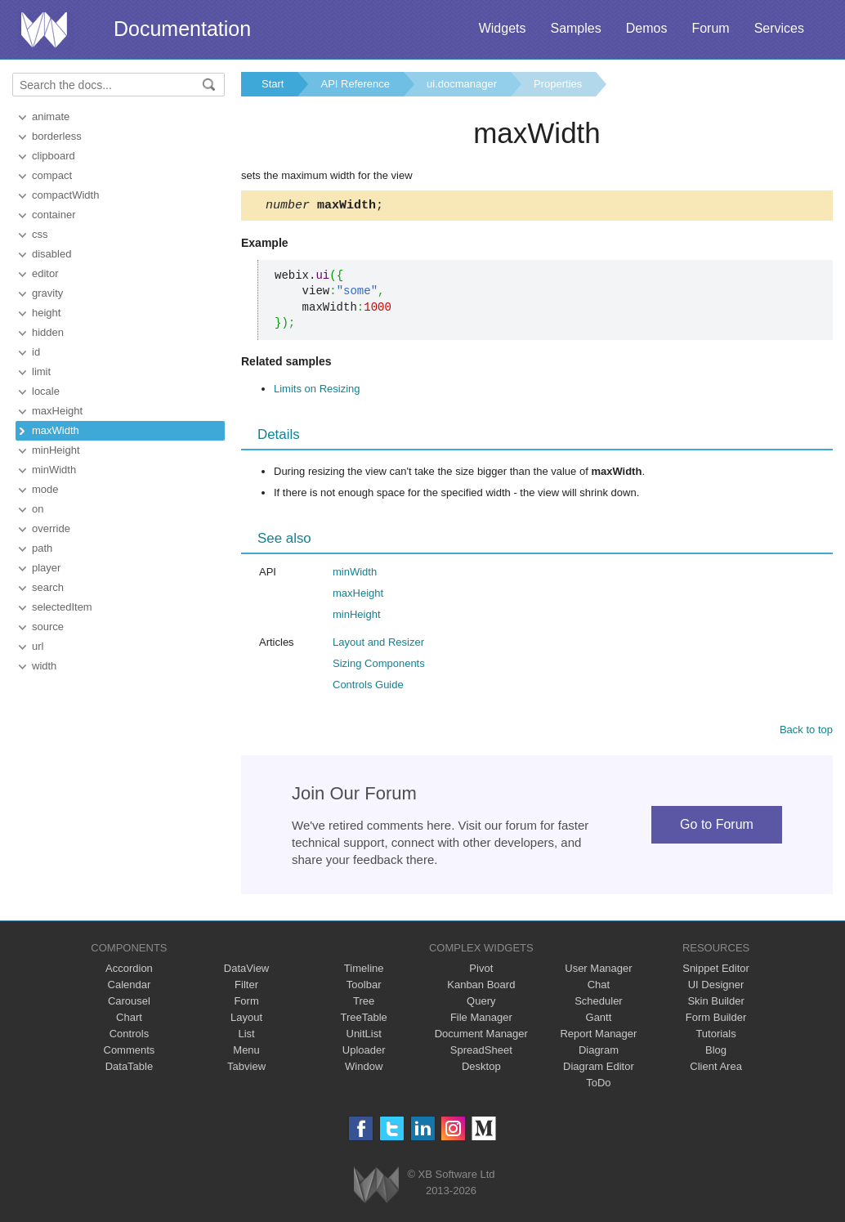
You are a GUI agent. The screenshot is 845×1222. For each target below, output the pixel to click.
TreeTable (364, 1020)
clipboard (53, 156)
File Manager (481, 1020)
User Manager (598, 971)
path (42, 548)
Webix (376, 1187)
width (44, 666)
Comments (129, 1052)
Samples (575, 28)
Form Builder (716, 1020)
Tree (363, 1003)
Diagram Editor (598, 1069)
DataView (246, 971)
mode (45, 489)
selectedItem (62, 607)
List (246, 1036)
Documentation (182, 28)
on (37, 509)
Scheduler (599, 1003)
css (40, 234)
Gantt (599, 1020)
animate (50, 116)
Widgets (502, 28)
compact (52, 175)
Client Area (716, 1069)
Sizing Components (379, 666)
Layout (246, 1020)
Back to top (806, 732)
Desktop (481, 1069)
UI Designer (716, 987)
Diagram (599, 1052)
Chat (599, 987)
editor (45, 273)
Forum (710, 28)
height (46, 313)
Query (481, 1003)
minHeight (56, 450)
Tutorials (715, 1036)
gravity (47, 293)
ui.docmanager (462, 84)
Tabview (246, 1069)
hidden (48, 332)
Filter (246, 987)
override (51, 528)
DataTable (129, 1069)
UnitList (364, 1036)
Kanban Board (481, 987)
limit (41, 371)
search (48, 587)
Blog (716, 1052)
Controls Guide (368, 687)
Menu (246, 1052)
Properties (558, 84)
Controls (129, 1036)
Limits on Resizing (317, 391)
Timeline (364, 971)
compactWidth (65, 195)
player (46, 568)
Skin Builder (715, 1003)
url (37, 646)
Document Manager (481, 1036)
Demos (647, 28)
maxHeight (57, 411)
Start (273, 84)
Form (246, 1003)
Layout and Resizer (378, 644)
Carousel (129, 1003)
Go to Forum (716, 827)
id (36, 352)
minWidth (54, 469)
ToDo (598, 1085)
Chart (129, 1020)
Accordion (129, 971)
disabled (51, 254)
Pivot (481, 971)
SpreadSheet (481, 1052)
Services (779, 28)
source (48, 626)
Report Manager (598, 1036)
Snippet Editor (715, 971)
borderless (57, 136)
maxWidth (55, 430)
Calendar (129, 987)
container (53, 214)
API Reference (355, 84)
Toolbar (364, 987)
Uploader (364, 1052)
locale (46, 391)
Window (363, 1069)
